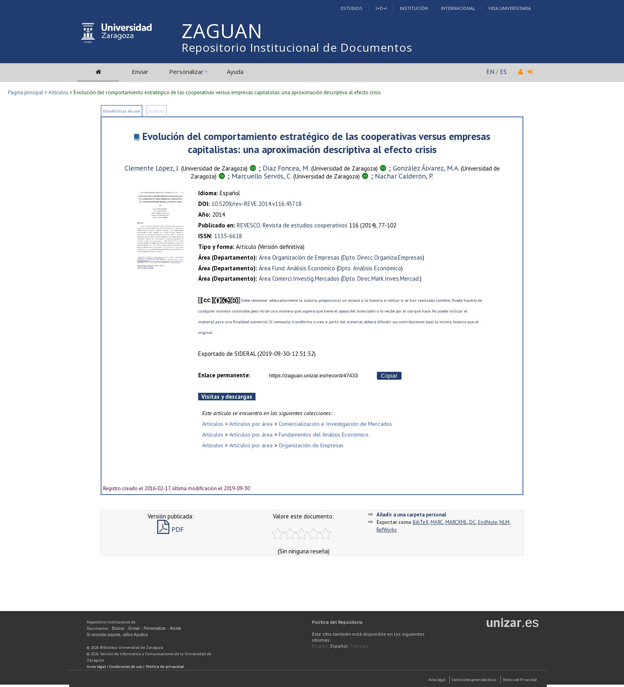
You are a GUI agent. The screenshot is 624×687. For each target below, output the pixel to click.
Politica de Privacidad (520, 679)
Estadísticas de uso (121, 111)
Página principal (25, 92)
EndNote (487, 522)
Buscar (118, 628)
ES (503, 72)
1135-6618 (228, 236)
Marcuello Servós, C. (262, 175)
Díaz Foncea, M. (286, 168)
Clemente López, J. (152, 168)
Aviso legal (96, 666)
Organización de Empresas (311, 445)
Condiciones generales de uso (474, 679)
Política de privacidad (165, 666)
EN (490, 72)
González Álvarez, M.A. (426, 168)
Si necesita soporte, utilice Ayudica (117, 635)
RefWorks (386, 529)
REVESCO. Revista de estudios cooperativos (292, 225)
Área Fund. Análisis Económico (297, 268)
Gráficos (156, 111)
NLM (504, 522)
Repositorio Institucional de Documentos (296, 47)
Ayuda (235, 72)
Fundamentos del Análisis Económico (324, 434)
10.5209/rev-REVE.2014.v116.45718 (256, 204)
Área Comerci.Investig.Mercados (299, 278)
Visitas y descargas (226, 396)
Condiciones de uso (125, 666)
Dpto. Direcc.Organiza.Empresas (383, 257)
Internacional (458, 8)
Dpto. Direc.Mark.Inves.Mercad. (381, 278)
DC (472, 522)
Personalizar (186, 72)
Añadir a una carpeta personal (411, 514)
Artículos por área (251, 423)
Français (359, 646)
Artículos (58, 92)
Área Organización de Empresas (299, 257)
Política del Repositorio (337, 622)
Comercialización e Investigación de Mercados (335, 423)
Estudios (352, 8)
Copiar (389, 376)
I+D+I (381, 8)
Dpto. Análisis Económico (369, 268)
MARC (437, 522)
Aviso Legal (437, 679)
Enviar (140, 72)
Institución (414, 8)
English (320, 646)
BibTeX (421, 522)
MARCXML (456, 522)
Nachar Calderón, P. (404, 175)
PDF (170, 529)
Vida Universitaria (509, 8)
